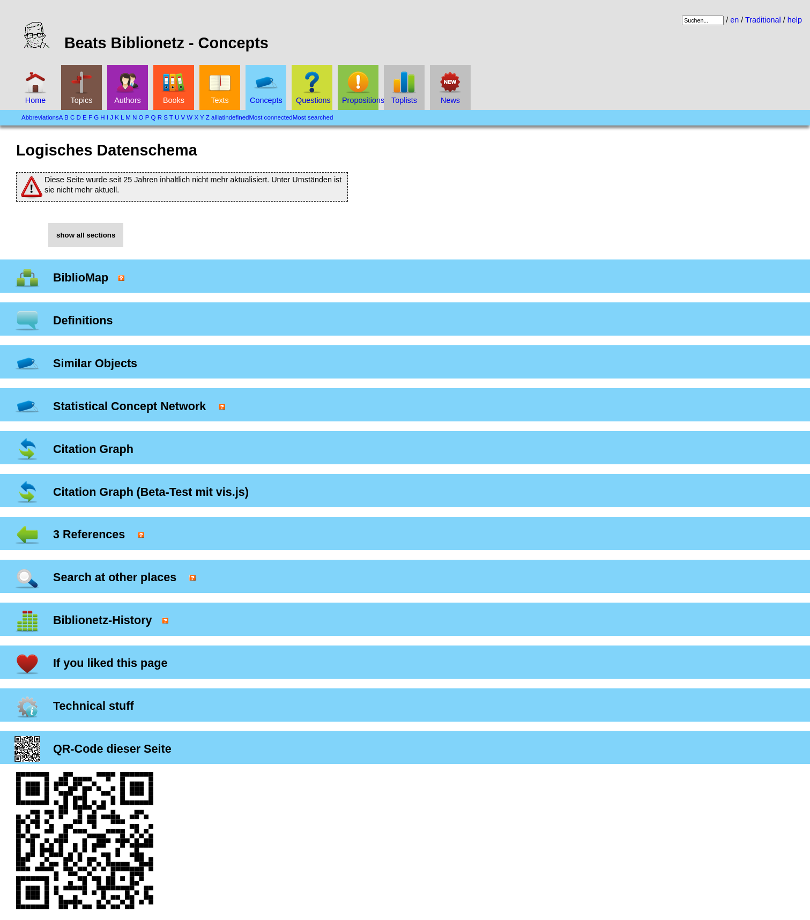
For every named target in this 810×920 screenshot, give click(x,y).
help (794, 20)
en (734, 20)
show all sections (85, 235)
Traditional (763, 20)
